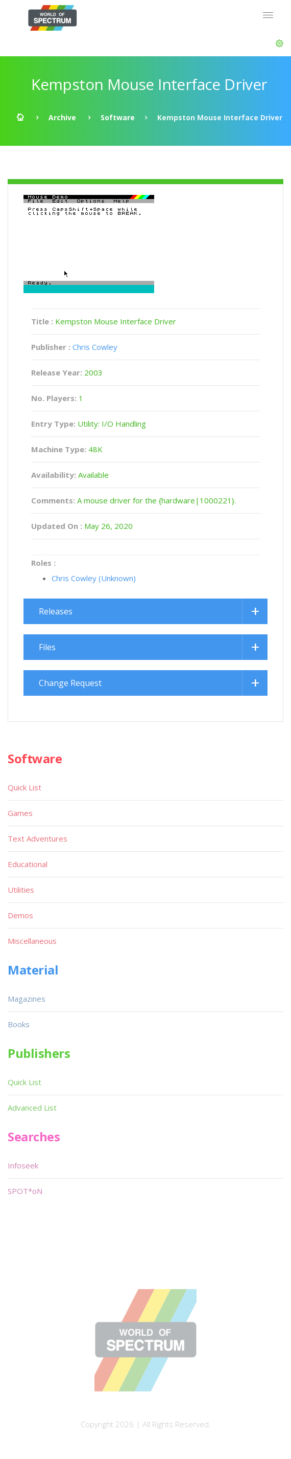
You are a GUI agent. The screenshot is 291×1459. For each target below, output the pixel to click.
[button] (279, 43)
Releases (55, 611)
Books (19, 1024)
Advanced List (32, 1107)
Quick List (24, 787)
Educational (27, 864)
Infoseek (23, 1165)
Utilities (21, 890)
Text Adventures (37, 838)
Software (118, 117)
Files (47, 647)
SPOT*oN (25, 1191)
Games (20, 813)
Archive (62, 117)
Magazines (26, 998)
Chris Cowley (94, 347)
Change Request (70, 683)
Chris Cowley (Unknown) (94, 578)
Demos (20, 915)
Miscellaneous (32, 941)
